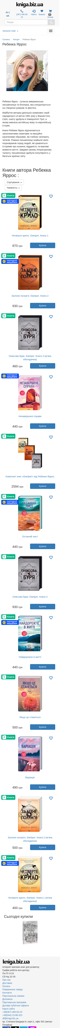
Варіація (30, 777)
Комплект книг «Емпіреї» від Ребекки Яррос (30, 476)
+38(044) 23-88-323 (12, 1015)
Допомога (7, 999)
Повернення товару (12, 989)
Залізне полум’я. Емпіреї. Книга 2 (30, 295)
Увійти (33, 13)
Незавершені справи (30, 416)
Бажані (42, 13)
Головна (6, 39)
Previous (3, 932)
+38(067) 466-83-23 (12, 1012)
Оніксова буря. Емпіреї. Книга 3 (30, 596)
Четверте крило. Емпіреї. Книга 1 (30, 235)
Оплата (6, 986)
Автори (16, 39)
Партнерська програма (14, 1002)
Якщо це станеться (30, 717)
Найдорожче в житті (30, 657)
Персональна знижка (13, 996)
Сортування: (14, 182)
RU (7, 12)
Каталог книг (10, 31)
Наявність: (13, 187)
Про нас (6, 980)
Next (57, 932)
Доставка (7, 983)
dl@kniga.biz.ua (10, 1018)
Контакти (7, 992)
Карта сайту (8, 1008)
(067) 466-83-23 (22, 14)
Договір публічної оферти (15, 1005)
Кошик (50, 14)
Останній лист (30, 536)
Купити (42, 245)
